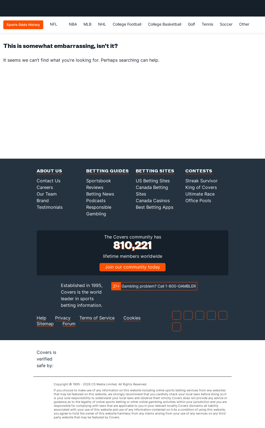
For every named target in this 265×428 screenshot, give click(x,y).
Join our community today (132, 267)
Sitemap (45, 323)
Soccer (226, 24)
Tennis (207, 24)
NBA (73, 24)
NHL (102, 24)
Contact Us (48, 180)
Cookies (131, 318)
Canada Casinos (153, 200)
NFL (56, 24)
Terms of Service (97, 318)
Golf (191, 24)
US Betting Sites (153, 180)
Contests (198, 170)
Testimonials (50, 207)
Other (246, 24)
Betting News (100, 194)
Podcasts (96, 200)
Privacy (63, 318)
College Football (127, 24)
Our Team (47, 194)
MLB (87, 24)
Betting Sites (155, 170)
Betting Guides (107, 170)
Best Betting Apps (154, 207)
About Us (49, 170)
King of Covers (201, 187)
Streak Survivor (201, 180)
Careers (45, 187)
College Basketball (164, 24)
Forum (69, 323)
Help (41, 318)
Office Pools (198, 200)
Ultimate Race (200, 194)
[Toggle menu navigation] (258, 8)
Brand (43, 200)
